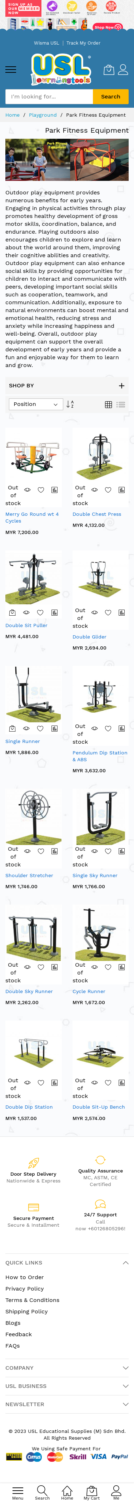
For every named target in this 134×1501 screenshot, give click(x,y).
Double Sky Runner (29, 991)
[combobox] (49, 96)
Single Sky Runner (95, 875)
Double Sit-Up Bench (99, 1107)
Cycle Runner (89, 991)
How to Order (24, 1277)
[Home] (67, 1487)
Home (13, 115)
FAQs (12, 1345)
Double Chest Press (97, 514)
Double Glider (89, 637)
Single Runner (22, 741)
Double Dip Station (29, 1107)
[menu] (10, 69)
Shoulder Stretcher (29, 875)
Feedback (18, 1334)
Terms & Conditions (32, 1300)
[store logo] (60, 69)
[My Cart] (109, 69)
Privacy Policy (24, 1288)
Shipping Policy (26, 1311)
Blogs (12, 1322)
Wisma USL (46, 43)
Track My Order (83, 43)
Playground (44, 115)
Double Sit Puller (26, 625)
